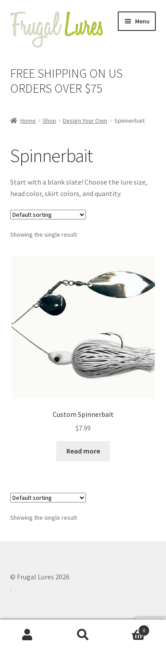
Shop (49, 121)
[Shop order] (48, 214)
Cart (130, 628)
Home (28, 121)
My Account (27, 635)
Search (83, 635)
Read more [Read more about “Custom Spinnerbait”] (83, 450)
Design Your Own (85, 121)
